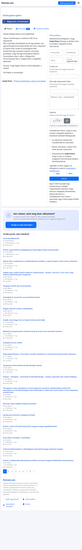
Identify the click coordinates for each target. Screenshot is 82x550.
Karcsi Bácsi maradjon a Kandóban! (16, 468)
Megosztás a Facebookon (15, 51)
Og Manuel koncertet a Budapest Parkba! (19, 445)
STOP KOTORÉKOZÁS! (11, 268)
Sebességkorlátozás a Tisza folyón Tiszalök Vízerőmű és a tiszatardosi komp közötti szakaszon (39, 384)
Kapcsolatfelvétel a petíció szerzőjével (30, 111)
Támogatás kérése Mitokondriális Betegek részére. (22, 395)
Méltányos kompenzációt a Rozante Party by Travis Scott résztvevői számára (32, 361)
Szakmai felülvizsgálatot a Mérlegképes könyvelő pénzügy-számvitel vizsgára (33, 479)
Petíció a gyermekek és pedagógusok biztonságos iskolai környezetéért (31, 280)
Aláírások (23, 59)
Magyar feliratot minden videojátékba (18, 339)
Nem (70, 203)
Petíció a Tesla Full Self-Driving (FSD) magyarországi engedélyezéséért (30, 456)
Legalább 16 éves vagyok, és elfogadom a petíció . (62, 198)
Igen (58, 203)
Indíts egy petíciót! (67, 3)
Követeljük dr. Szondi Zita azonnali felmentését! (21, 327)
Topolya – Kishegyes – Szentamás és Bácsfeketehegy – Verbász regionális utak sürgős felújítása (40, 407)
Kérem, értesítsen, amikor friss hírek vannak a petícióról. (64, 178)
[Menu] (78, 3)
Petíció (8, 59)
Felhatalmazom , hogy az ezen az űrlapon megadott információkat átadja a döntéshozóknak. (65, 188)
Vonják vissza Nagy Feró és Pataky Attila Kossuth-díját (24, 350)
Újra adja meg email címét (59, 111)
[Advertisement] (41, 26)
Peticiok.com (7, 3)
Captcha (52, 142)
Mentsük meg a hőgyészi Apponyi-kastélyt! (19, 434)
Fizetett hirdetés (41, 59)
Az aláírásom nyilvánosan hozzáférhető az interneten (63, 171)
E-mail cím (53, 96)
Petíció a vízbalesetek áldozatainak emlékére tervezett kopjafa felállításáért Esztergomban (38, 490)
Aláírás (64, 208)
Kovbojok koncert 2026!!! (12, 373)
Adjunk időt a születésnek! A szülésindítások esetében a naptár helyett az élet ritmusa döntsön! (40, 291)
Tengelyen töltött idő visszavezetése (17, 316)
